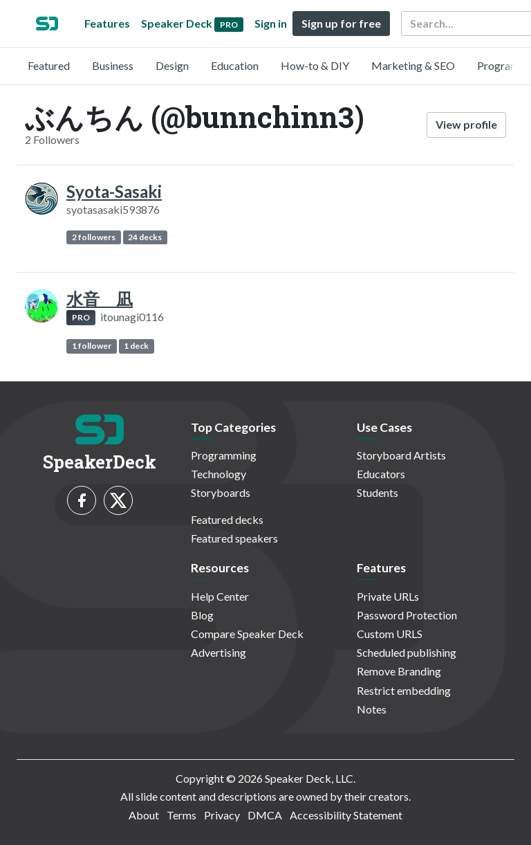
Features (107, 23)
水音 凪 (99, 299)
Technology (218, 473)
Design (172, 65)
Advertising (218, 652)
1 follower (91, 345)
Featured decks (227, 519)
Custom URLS (389, 633)
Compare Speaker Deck (247, 633)
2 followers (93, 237)
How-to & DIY (315, 65)
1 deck (136, 345)
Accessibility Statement (346, 814)
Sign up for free (341, 23)
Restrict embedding (404, 690)
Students (377, 492)
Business (112, 65)
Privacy (222, 814)
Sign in (270, 23)
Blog (202, 614)
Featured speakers (234, 538)
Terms (181, 814)
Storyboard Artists (401, 455)
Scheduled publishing (406, 652)
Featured (49, 65)
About (144, 814)
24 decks (145, 237)
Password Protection (407, 614)
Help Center (220, 596)
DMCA (265, 814)
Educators (381, 473)
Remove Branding (399, 671)
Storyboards (220, 492)
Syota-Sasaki (114, 191)
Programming (224, 455)
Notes (371, 709)
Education (235, 65)
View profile (466, 124)
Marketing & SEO (413, 65)
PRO (81, 317)
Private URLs (388, 596)
